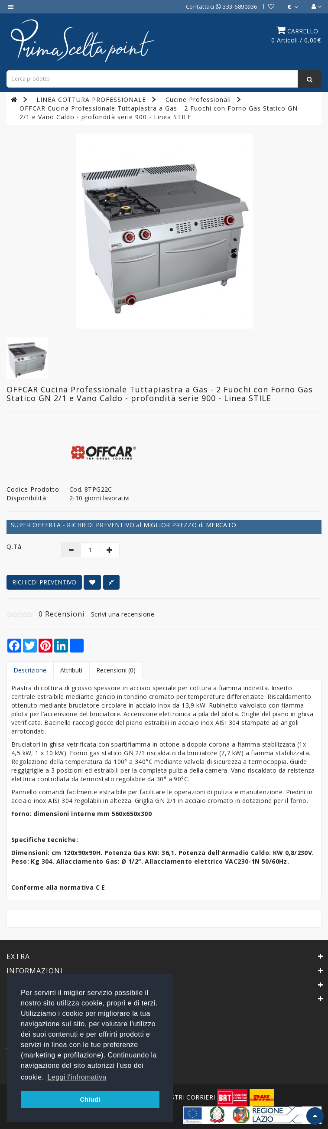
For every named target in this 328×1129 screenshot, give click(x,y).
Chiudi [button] (90, 1099)
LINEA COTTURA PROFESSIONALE (91, 99)
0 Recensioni (61, 614)
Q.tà (14, 546)
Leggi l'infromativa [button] (77, 1077)
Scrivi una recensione (123, 614)
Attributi (71, 670)
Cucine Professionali (198, 99)
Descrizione (29, 670)
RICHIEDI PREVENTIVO (44, 582)
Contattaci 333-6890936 (221, 6)
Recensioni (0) (116, 670)
